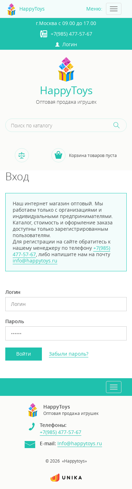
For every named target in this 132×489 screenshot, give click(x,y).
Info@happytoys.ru (79, 443)
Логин (66, 44)
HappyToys (66, 90)
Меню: (94, 8)
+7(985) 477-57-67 (71, 33)
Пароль (14, 321)
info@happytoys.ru (35, 260)
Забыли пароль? (68, 353)
